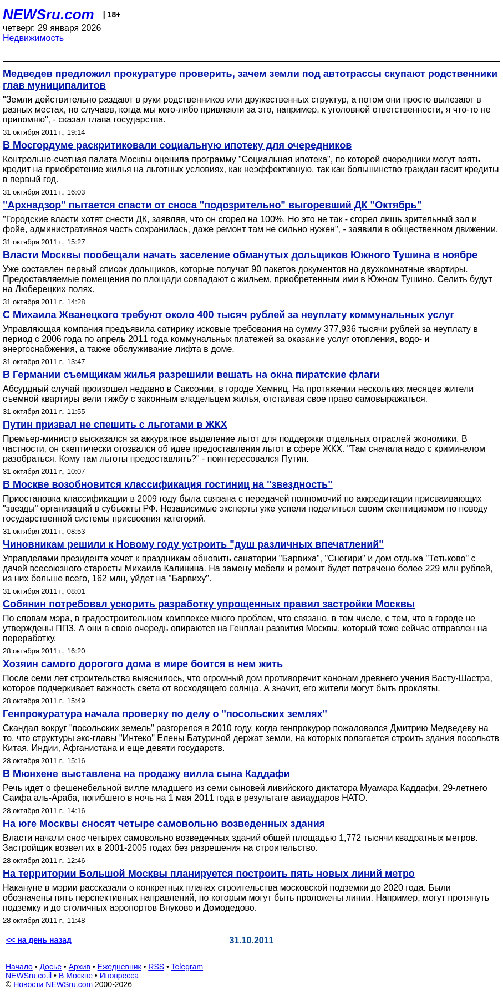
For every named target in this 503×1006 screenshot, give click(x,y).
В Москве (76, 975)
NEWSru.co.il (29, 975)
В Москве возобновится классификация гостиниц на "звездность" (168, 484)
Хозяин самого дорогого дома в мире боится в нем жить (143, 664)
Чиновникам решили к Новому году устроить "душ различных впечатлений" (193, 544)
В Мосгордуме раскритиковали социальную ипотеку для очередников (177, 145)
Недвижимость (33, 38)
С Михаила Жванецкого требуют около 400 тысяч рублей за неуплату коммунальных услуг (228, 314)
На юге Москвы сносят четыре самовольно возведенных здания (164, 823)
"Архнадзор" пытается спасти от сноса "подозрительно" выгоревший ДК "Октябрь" (212, 205)
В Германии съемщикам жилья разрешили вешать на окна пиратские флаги (191, 374)
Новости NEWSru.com (53, 984)
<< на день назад (39, 940)
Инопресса (119, 975)
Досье (50, 966)
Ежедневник (119, 966)
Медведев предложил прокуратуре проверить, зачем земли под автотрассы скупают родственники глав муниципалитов (250, 79)
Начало (19, 966)
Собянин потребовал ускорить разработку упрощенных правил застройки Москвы (209, 604)
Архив (79, 966)
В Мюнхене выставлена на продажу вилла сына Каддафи (146, 773)
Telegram (187, 966)
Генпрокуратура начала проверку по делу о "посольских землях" (165, 713)
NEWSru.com (48, 14)
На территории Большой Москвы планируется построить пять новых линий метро (209, 873)
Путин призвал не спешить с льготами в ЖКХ (115, 424)
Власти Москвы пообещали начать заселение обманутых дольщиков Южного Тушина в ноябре (240, 255)
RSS (156, 966)
